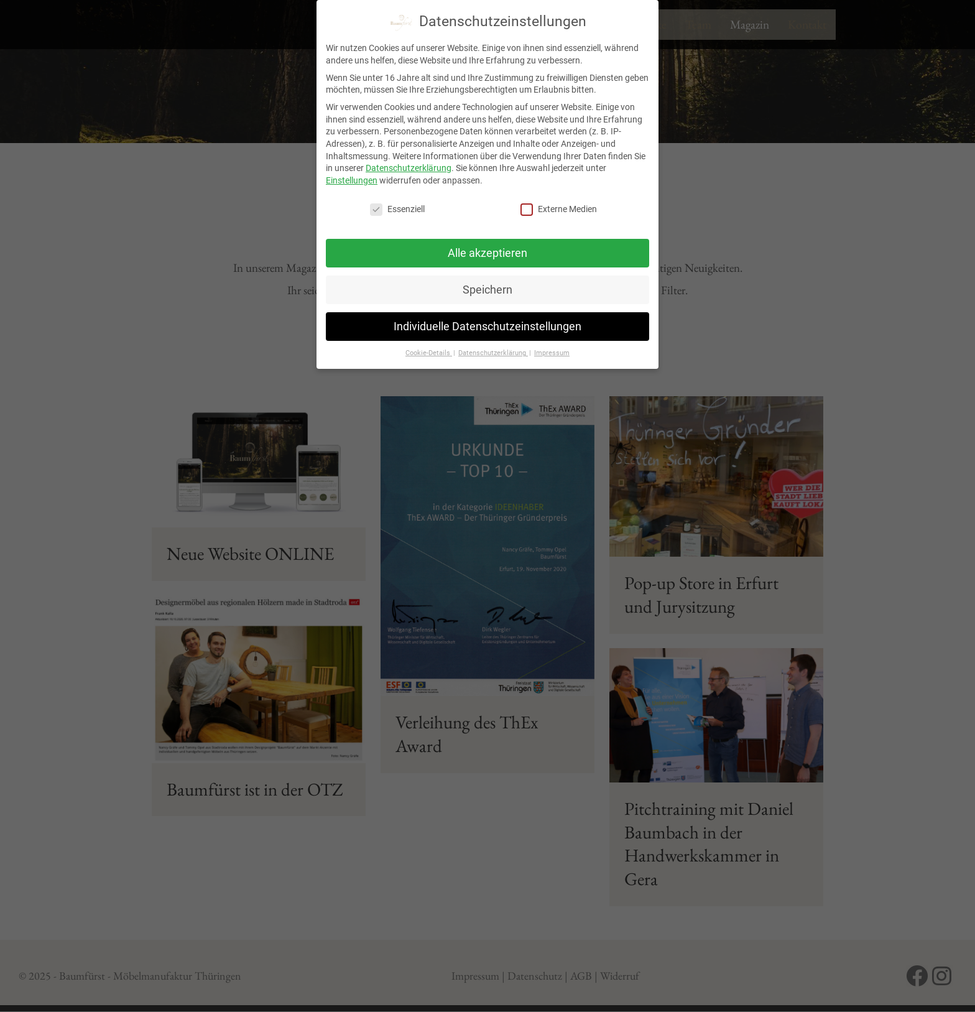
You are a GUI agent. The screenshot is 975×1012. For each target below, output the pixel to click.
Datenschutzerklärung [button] (493, 350)
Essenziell (397, 206)
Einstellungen (351, 177)
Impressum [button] (552, 350)
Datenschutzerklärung (408, 165)
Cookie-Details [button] (428, 350)
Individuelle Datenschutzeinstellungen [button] (487, 323)
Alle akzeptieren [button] (487, 250)
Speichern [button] (487, 287)
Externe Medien (558, 206)
